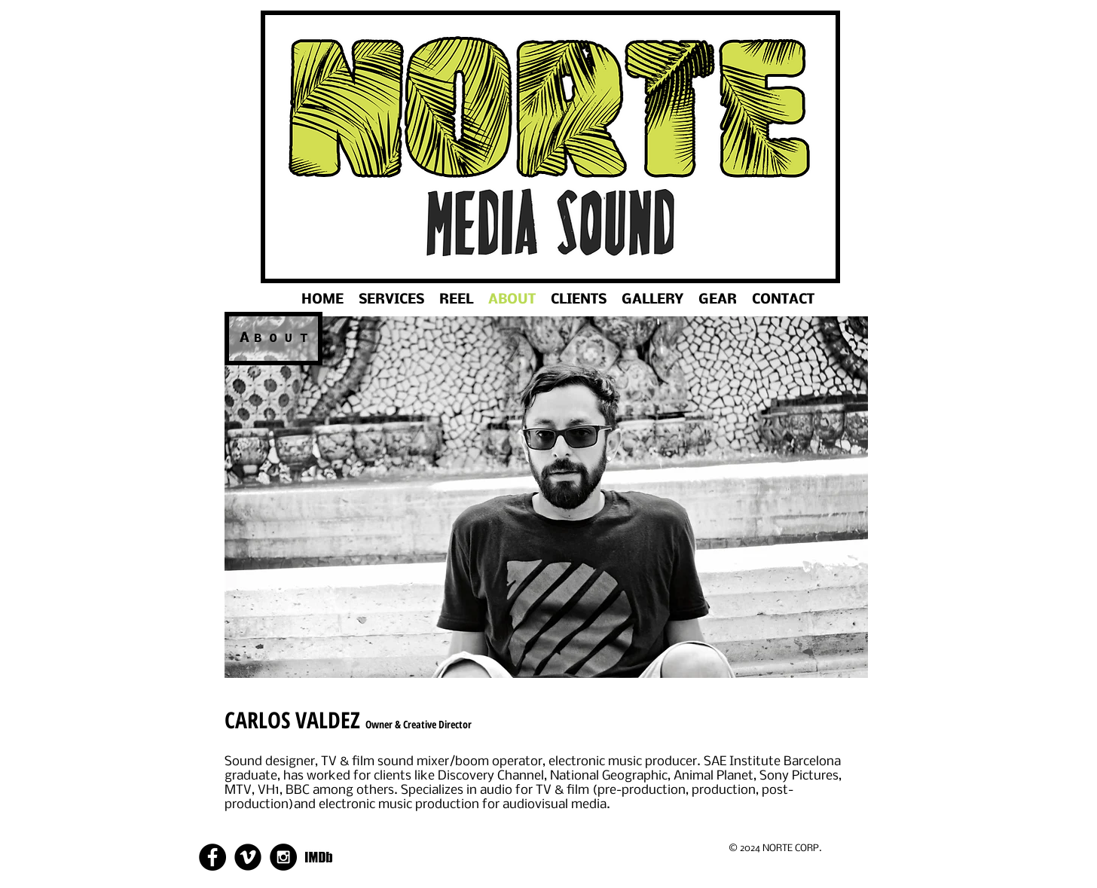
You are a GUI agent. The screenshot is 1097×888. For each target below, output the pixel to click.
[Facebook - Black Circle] (212, 857)
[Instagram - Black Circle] (283, 857)
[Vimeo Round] (247, 857)
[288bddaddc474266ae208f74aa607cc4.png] (318, 857)
